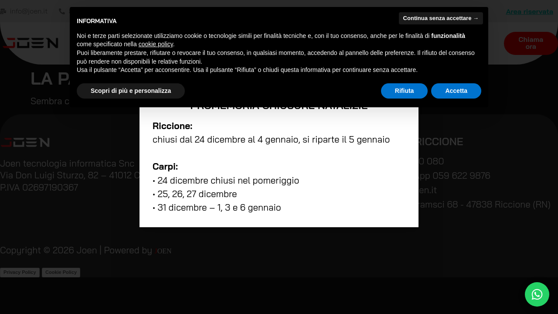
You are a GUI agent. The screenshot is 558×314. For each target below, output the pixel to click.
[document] (279, 157)
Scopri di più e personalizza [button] (131, 90)
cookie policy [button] (156, 44)
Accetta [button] (456, 90)
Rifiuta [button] (404, 90)
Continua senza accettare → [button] (441, 18)
